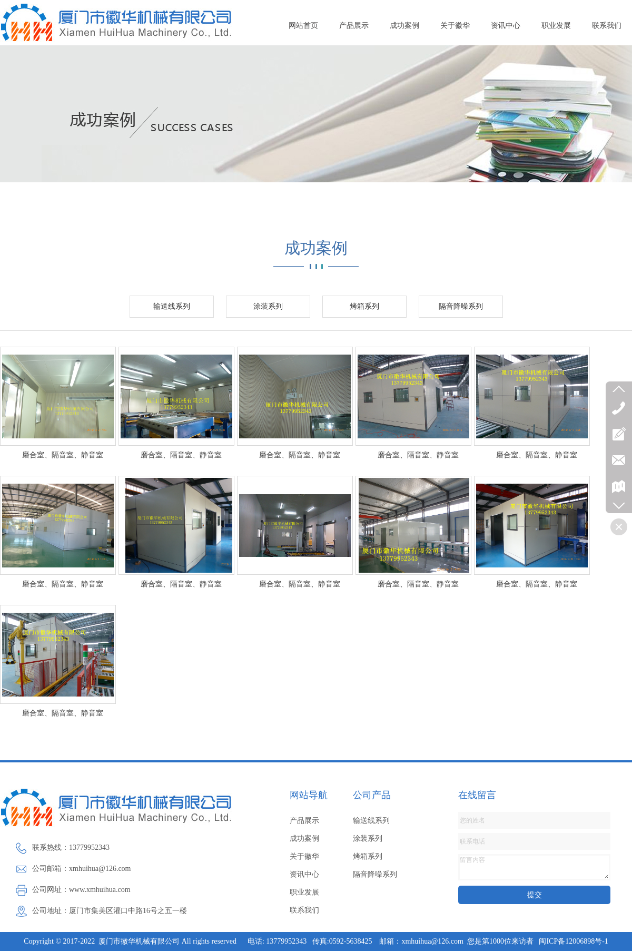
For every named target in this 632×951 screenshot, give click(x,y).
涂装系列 (268, 306)
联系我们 (606, 26)
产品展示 (354, 26)
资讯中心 (505, 26)
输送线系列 (171, 306)
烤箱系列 (364, 306)
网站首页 (303, 26)
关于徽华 (455, 26)
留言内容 (534, 867)
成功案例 (404, 26)
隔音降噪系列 (461, 306)
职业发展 (556, 26)
